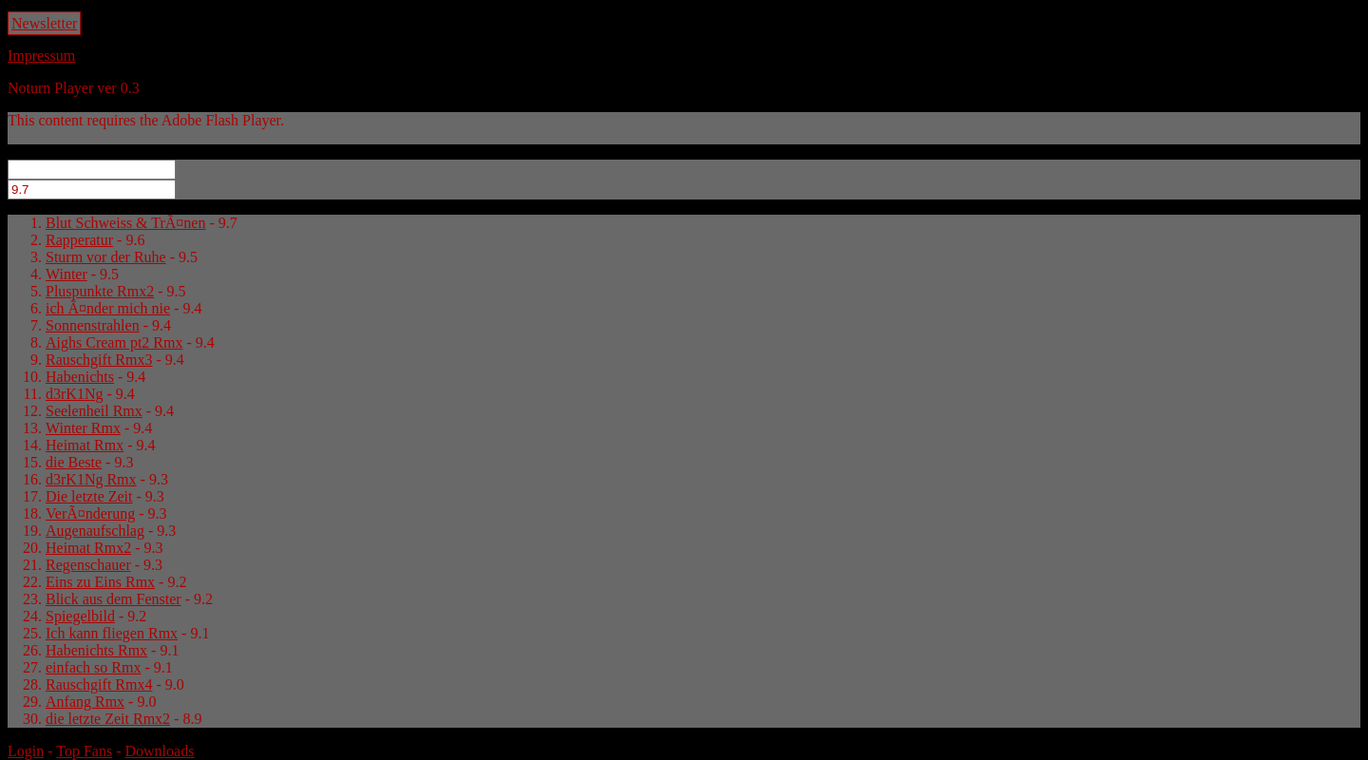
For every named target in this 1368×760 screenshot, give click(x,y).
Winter (66, 274)
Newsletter (44, 23)
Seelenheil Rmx (94, 411)
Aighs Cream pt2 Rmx (114, 342)
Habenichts (80, 377)
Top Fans (84, 751)
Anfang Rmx (85, 702)
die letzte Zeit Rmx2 (108, 719)
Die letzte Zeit (89, 496)
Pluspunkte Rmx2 (100, 291)
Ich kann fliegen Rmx (112, 633)
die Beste (74, 462)
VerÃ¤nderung (90, 513)
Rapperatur (79, 240)
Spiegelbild (80, 616)
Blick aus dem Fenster (113, 599)
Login (26, 751)
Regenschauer (88, 565)
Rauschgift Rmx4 (99, 684)
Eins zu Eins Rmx (100, 582)
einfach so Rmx (93, 667)
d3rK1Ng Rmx (91, 479)
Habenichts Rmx (96, 650)
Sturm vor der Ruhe (106, 257)
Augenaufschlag (95, 530)
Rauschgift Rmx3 (99, 360)
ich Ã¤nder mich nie (108, 308)
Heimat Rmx (85, 445)
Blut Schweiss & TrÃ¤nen (125, 223)
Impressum (41, 56)
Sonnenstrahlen (93, 325)
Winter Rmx (83, 428)
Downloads (159, 751)
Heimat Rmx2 (88, 548)
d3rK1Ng (74, 394)
